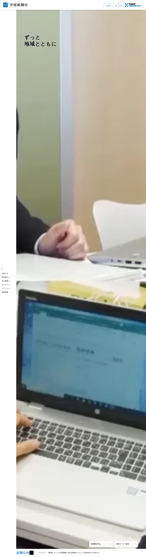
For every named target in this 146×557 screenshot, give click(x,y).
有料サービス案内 (126, 544)
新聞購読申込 (101, 544)
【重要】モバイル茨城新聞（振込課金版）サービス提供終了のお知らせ (69, 553)
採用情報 (5, 292)
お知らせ (5, 273)
